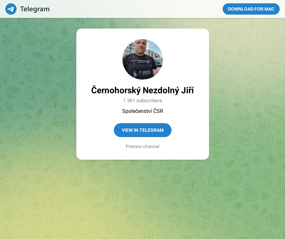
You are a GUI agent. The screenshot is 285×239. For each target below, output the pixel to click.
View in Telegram (143, 130)
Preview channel (142, 146)
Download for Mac (251, 9)
